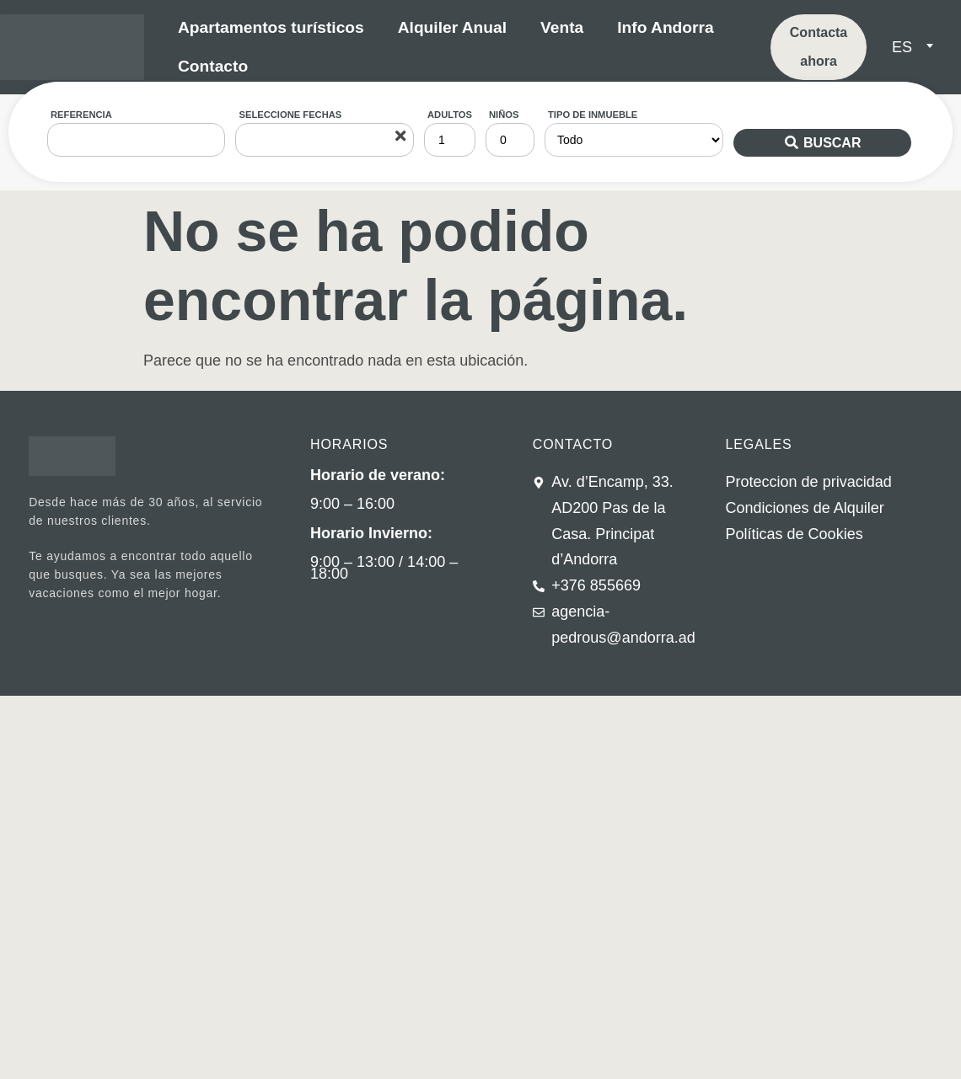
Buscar (832, 143)
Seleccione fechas (290, 115)
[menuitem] (912, 47)
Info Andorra (665, 27)
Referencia (81, 115)
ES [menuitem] (902, 47)
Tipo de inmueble (592, 115)
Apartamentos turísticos (271, 27)
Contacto (213, 66)
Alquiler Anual (452, 27)
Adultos (449, 115)
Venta (561, 27)
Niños (503, 115)
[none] (918, 48)
